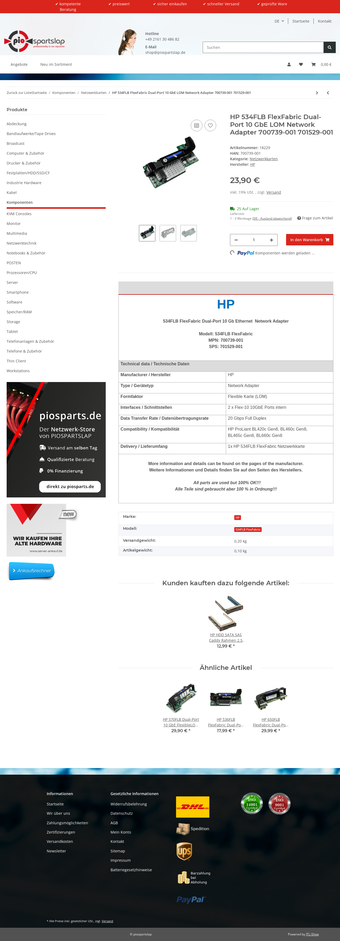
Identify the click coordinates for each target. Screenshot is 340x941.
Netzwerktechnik (21, 243)
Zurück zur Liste (19, 92)
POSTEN (14, 262)
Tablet (12, 331)
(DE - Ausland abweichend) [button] (272, 218)
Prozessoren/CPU (22, 272)
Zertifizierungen (61, 832)
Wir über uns (58, 813)
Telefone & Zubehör (24, 351)
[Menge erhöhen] (271, 240)
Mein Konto (120, 832)
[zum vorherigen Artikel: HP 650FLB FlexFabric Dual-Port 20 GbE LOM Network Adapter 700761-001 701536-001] (327, 92)
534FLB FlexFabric (248, 529)
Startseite (300, 21)
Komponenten (20, 202)
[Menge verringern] (236, 240)
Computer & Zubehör (25, 153)
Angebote (19, 64)
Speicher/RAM (19, 311)
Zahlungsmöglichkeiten (67, 822)
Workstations (18, 370)
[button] (289, 64)
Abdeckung (17, 123)
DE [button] (277, 21)
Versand (273, 192)
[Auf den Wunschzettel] (210, 125)
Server (12, 282)
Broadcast (15, 143)
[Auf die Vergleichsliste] (196, 125)
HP (238, 517)
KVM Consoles (19, 213)
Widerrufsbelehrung (128, 803)
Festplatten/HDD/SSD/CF (28, 172)
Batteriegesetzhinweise (131, 869)
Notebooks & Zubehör (26, 252)
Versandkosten (60, 841)
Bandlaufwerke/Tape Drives (31, 133)
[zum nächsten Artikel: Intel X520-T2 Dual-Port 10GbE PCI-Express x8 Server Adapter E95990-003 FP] (317, 92)
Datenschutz (121, 813)
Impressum (120, 860)
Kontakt (325, 21)
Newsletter (56, 850)
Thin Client (16, 360)
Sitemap (117, 850)
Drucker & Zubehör (24, 163)
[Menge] (254, 240)
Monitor (14, 223)
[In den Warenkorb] (122, 110)
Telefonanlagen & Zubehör (30, 341)
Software (14, 302)
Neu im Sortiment (56, 64)
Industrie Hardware (24, 182)
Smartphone (18, 292)
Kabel (12, 192)
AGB (114, 822)
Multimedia (17, 233)
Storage (13, 321)
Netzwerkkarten (264, 158)
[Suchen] (263, 47)
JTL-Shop (312, 934)
